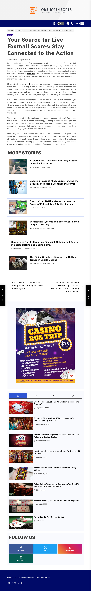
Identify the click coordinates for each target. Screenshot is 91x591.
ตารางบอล (31, 74)
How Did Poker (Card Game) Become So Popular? (56, 500)
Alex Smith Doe (12, 60)
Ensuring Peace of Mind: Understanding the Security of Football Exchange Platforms (54, 182)
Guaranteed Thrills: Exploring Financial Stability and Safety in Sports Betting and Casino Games (44, 244)
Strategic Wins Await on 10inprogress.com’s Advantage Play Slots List (54, 419)
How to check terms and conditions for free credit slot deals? (57, 452)
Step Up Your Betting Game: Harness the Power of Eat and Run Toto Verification (52, 203)
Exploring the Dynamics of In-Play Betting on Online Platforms (53, 162)
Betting (10, 35)
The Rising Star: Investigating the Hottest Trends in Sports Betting (53, 259)
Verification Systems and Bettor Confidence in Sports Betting (54, 223)
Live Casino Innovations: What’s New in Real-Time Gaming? (56, 403)
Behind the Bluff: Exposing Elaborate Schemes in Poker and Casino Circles (56, 436)
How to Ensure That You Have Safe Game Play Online (55, 469)
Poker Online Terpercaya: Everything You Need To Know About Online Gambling (56, 485)
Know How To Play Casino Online (49, 517)
